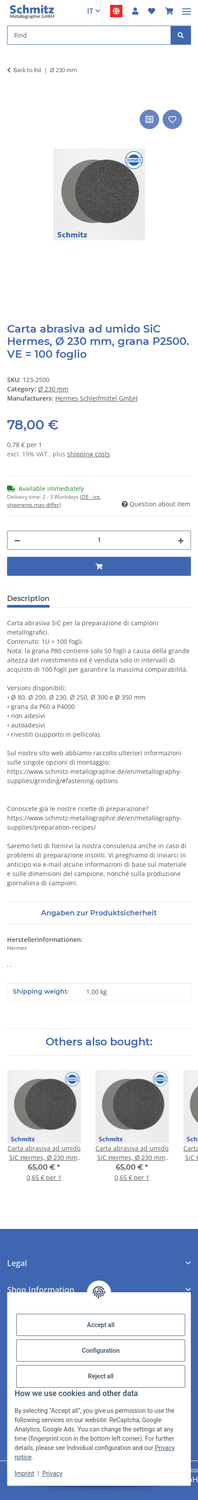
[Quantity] (99, 540)
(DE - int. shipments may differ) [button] (54, 501)
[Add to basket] (14, 98)
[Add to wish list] (172, 119)
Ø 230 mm (53, 389)
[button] (135, 11)
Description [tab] (28, 598)
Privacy (52, 1473)
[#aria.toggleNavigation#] (186, 7)
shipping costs (88, 454)
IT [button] (90, 11)
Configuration (100, 1350)
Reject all (101, 1376)
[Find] (181, 35)
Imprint (24, 1473)
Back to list (27, 70)
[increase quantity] (180, 540)
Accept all (100, 1324)
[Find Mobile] (89, 35)
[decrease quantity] (17, 540)
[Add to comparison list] (149, 119)
